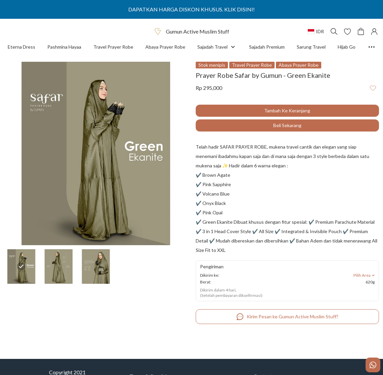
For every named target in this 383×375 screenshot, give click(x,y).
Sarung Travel (311, 47)
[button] (347, 31)
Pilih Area (364, 275)
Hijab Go (346, 47)
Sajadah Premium (267, 47)
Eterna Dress (22, 47)
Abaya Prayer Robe (165, 47)
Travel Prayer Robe (113, 47)
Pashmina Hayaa (64, 47)
